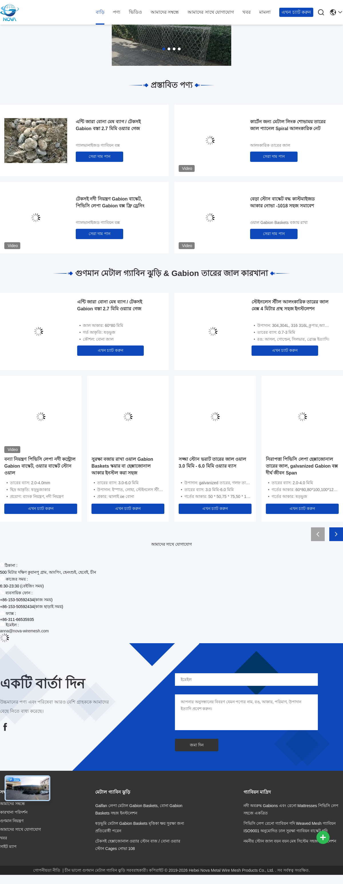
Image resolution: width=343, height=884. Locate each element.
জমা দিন (197, 745)
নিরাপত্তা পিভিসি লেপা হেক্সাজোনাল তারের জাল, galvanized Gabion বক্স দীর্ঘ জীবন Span (302, 466)
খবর (246, 12)
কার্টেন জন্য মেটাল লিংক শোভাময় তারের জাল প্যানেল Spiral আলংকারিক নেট (288, 125)
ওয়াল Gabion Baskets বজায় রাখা (279, 222)
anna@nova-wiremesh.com (24, 631)
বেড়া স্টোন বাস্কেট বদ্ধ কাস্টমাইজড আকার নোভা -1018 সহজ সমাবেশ (282, 202)
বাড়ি (100, 12)
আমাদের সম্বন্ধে (165, 12)
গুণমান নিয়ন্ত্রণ (11, 821)
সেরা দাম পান (99, 156)
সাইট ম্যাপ (8, 846)
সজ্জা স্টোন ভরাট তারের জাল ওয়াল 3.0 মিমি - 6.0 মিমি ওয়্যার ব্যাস (212, 462)
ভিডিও (135, 12)
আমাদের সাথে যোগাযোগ (211, 12)
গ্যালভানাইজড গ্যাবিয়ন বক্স (98, 145)
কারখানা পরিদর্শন (13, 812)
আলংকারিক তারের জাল (270, 145)
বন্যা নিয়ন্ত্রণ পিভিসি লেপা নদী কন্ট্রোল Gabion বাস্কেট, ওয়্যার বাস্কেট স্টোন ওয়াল (39, 466)
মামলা (265, 12)
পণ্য (116, 12)
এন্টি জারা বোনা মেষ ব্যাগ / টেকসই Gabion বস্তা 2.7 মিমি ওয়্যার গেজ (108, 125)
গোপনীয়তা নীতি (46, 870)
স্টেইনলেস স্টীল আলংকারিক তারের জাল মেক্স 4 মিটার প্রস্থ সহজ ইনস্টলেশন (290, 305)
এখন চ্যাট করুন (296, 12)
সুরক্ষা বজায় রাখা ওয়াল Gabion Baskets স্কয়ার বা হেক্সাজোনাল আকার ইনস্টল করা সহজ (122, 466)
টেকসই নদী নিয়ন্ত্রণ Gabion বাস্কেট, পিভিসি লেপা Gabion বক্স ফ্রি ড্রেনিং (110, 202)
